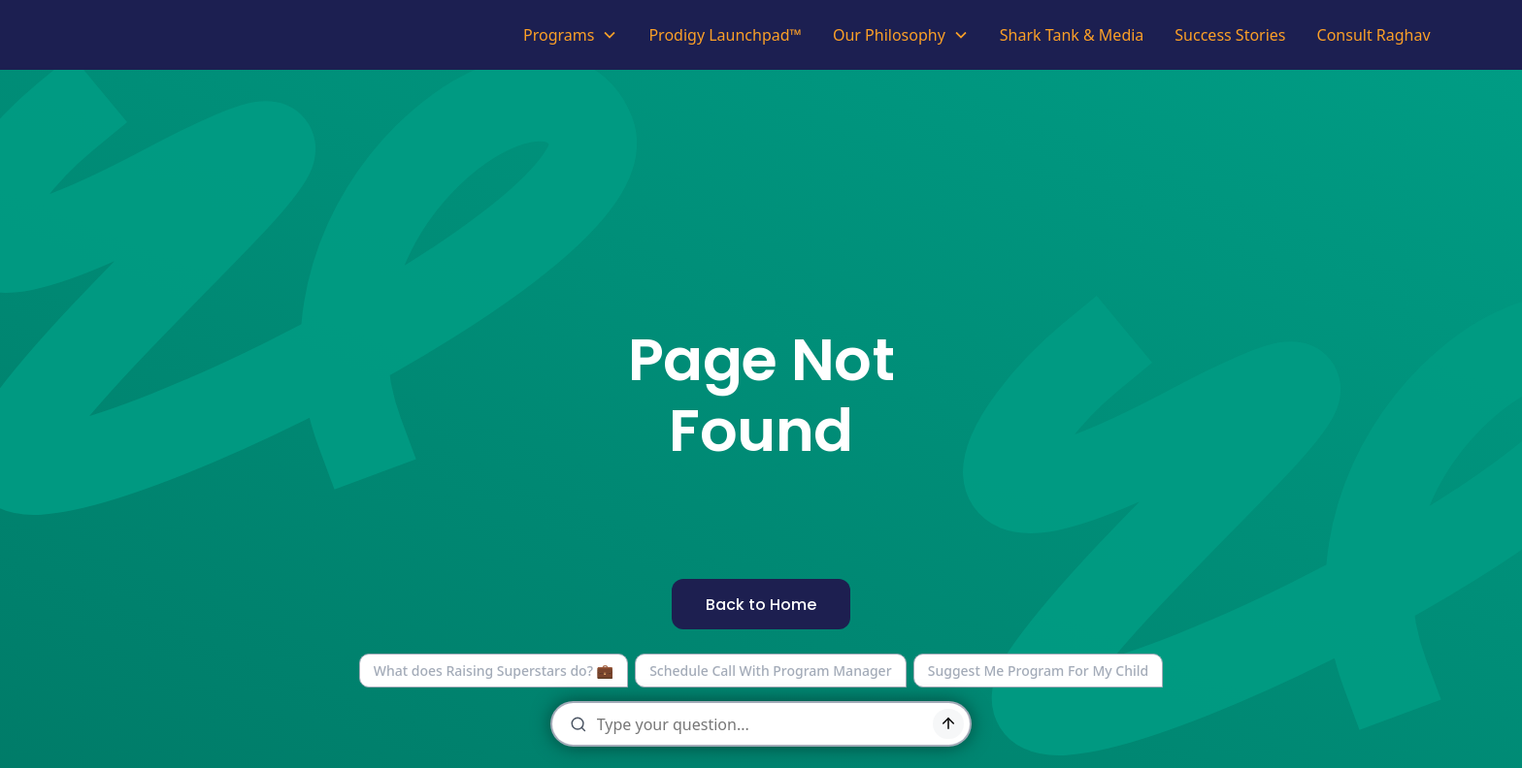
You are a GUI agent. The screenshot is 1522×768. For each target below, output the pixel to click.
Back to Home (761, 604)
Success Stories (1230, 35)
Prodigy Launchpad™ (725, 35)
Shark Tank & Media (1072, 35)
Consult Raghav (1374, 35)
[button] (570, 35)
